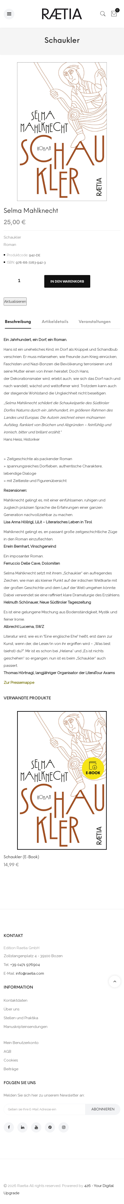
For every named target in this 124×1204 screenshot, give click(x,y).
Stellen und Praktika (21, 1018)
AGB (7, 1051)
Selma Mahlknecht (31, 210)
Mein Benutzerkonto (21, 1043)
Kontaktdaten (15, 1000)
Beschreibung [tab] (18, 321)
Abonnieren (102, 1109)
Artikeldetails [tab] (55, 321)
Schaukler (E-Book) (21, 857)
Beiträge (11, 1069)
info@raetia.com (30, 973)
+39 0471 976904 (25, 965)
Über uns (11, 1009)
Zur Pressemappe (19, 682)
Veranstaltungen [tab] (95, 321)
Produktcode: (17, 255)
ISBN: (11, 262)
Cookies (11, 1060)
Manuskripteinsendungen (25, 1027)
